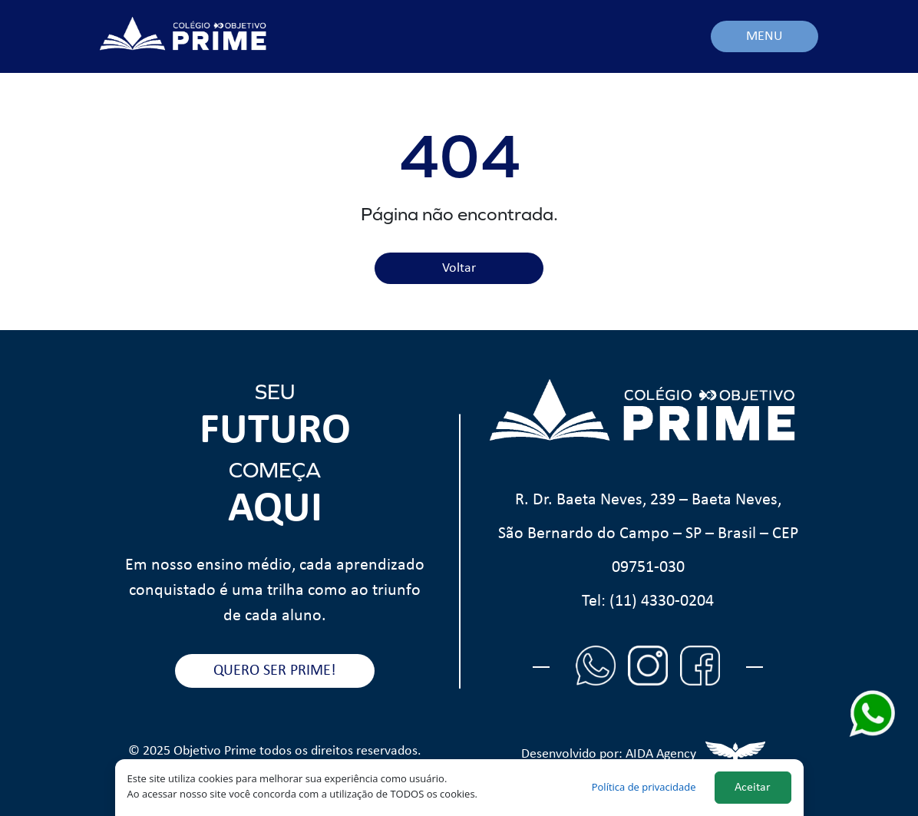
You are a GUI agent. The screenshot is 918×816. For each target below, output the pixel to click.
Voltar (459, 268)
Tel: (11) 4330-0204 (648, 601)
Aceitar (753, 787)
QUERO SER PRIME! (274, 671)
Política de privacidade (644, 787)
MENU (764, 36)
